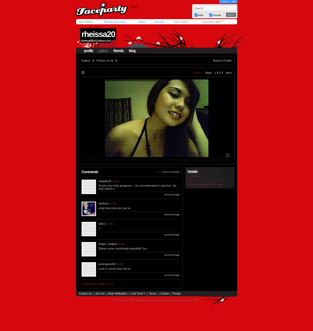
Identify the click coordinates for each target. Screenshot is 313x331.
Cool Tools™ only (213, 184)
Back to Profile (222, 60)
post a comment (171, 172)
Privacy (176, 293)
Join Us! (100, 293)
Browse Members (115, 21)
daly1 (102, 223)
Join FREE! (86, 21)
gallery (103, 51)
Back (209, 72)
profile (88, 51)
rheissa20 (98, 34)
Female (159, 21)
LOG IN (224, 2)
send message (172, 194)
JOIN (233, 2)
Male (142, 21)
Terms (152, 293)
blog (132, 51)
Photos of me (105, 60)
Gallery (86, 60)
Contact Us (85, 293)
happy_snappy (108, 243)
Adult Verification (117, 293)
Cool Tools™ (181, 21)
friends (118, 51)
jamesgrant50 (107, 264)
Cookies (164, 293)
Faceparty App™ (212, 21)
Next (229, 72)
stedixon (104, 203)
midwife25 (105, 181)
